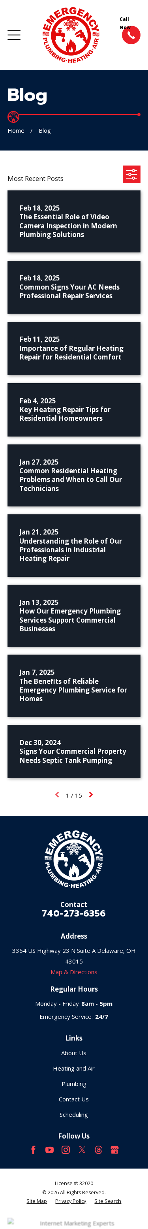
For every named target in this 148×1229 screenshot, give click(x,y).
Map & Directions (74, 972)
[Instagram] (66, 1150)
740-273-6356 (74, 913)
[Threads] (98, 1150)
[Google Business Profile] (115, 1150)
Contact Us (74, 1099)
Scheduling (74, 1114)
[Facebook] (33, 1150)
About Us (73, 1053)
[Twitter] (82, 1150)
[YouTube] (49, 1150)
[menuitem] (36, 1201)
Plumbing (74, 1084)
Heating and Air (74, 1068)
